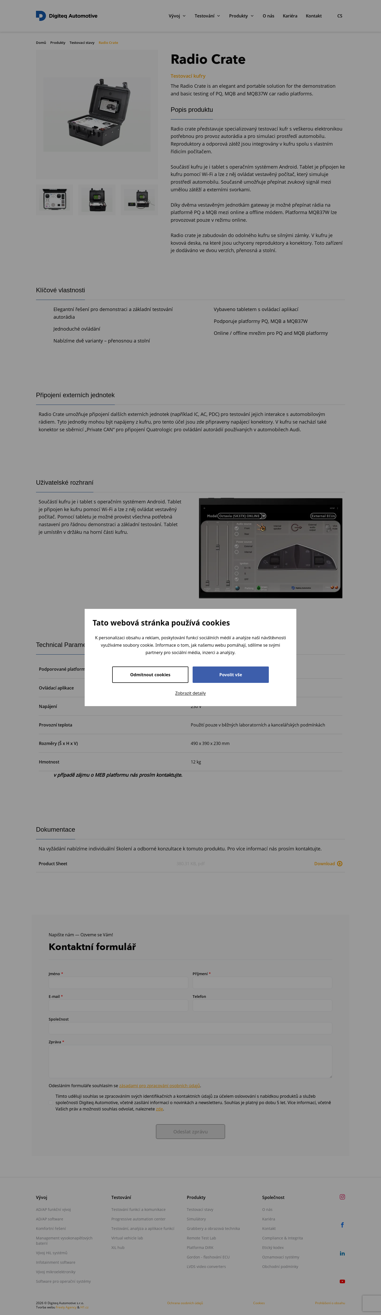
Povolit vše (230, 675)
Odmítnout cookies (150, 675)
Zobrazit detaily (190, 693)
